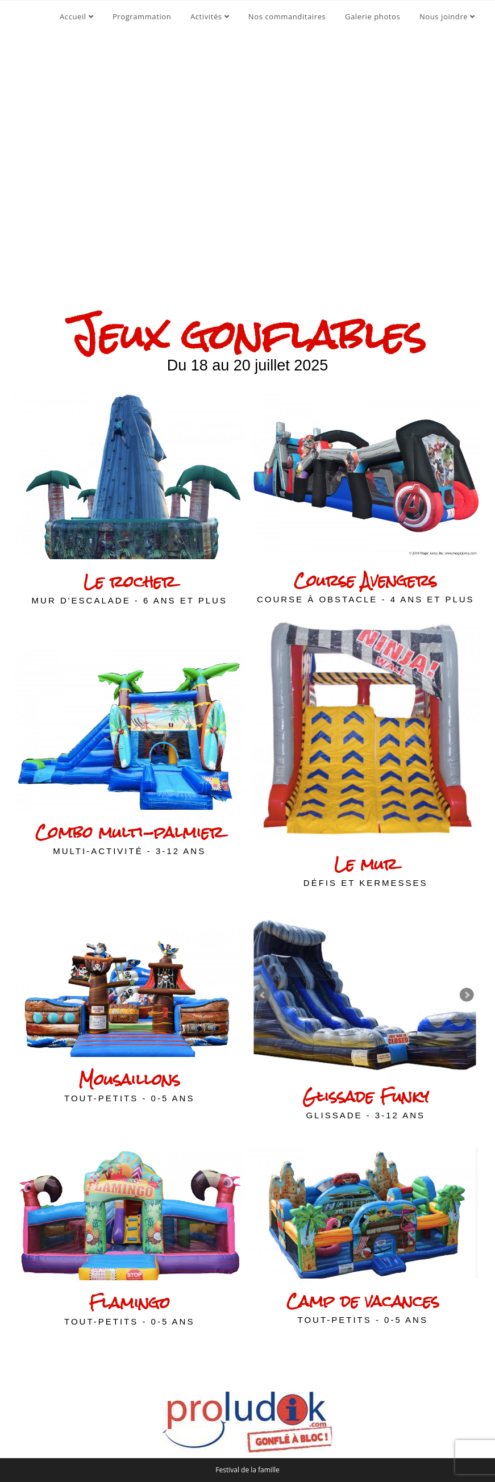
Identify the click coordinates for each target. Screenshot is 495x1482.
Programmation (142, 16)
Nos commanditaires (287, 16)
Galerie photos (372, 16)
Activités (209, 16)
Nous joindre (447, 16)
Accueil (76, 16)
